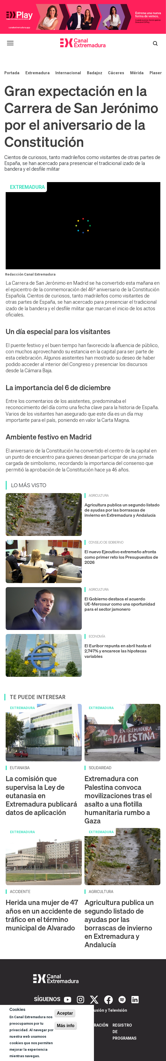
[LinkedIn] (135, 999)
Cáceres (116, 73)
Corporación (94, 1025)
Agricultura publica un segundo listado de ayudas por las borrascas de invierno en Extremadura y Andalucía (122, 510)
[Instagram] (81, 999)
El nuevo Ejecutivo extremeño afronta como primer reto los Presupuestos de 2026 (121, 556)
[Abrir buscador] (155, 43)
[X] (95, 999)
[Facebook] (109, 999)
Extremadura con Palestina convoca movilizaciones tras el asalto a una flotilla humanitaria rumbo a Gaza (118, 799)
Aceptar (65, 1013)
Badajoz (94, 73)
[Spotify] (122, 999)
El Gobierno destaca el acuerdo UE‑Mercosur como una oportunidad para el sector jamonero (119, 604)
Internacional (68, 73)
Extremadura (37, 73)
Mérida (137, 73)
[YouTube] (68, 999)
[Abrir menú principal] (10, 43)
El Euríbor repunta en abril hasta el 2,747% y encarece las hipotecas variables (117, 650)
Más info (65, 1025)
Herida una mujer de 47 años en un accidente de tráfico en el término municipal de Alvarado (43, 915)
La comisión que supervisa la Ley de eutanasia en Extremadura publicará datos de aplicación (41, 795)
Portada (11, 73)
